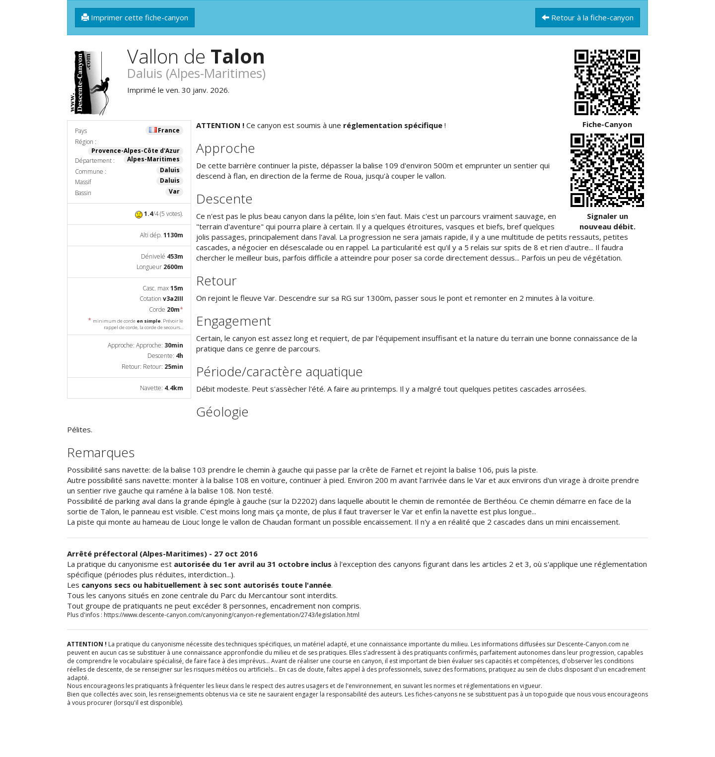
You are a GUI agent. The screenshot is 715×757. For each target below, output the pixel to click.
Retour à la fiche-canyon (588, 17)
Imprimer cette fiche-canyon (134, 17)
